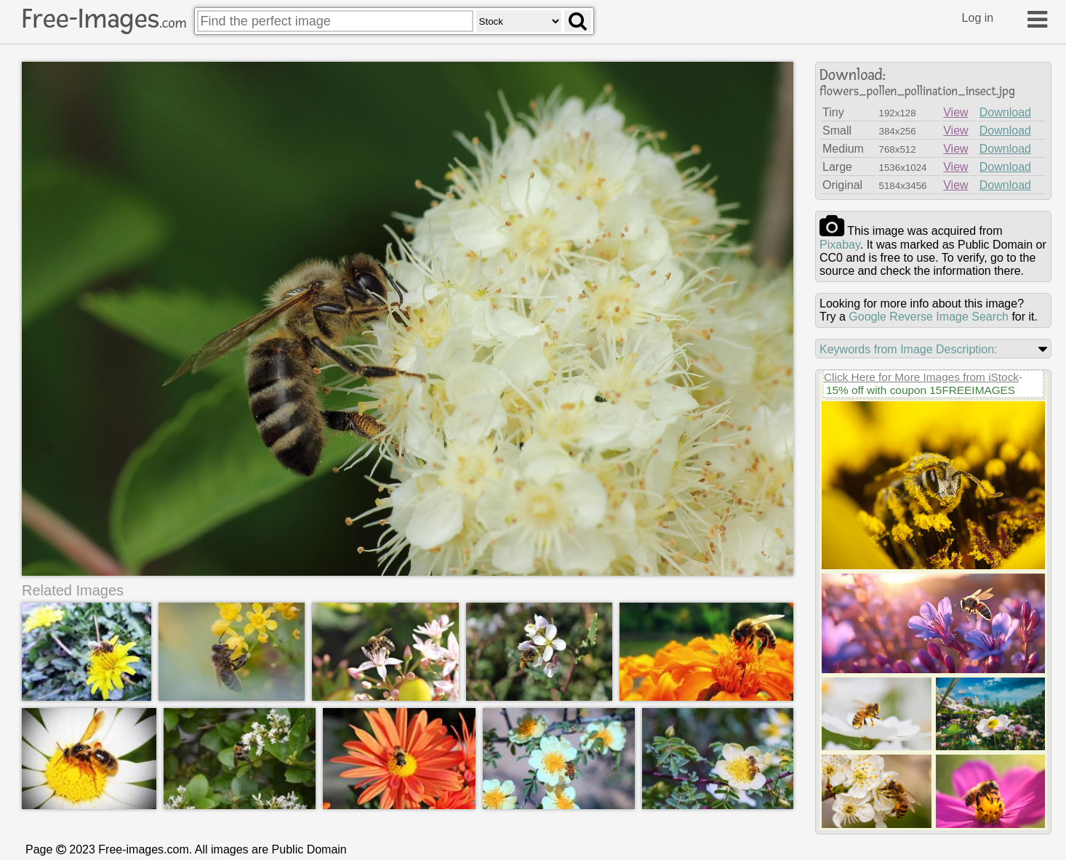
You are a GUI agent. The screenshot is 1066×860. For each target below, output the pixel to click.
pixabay (839, 244)
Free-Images (104, 19)
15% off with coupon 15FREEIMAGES (920, 390)
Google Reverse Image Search (929, 316)
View (955, 112)
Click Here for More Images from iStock (921, 377)
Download (1005, 112)
